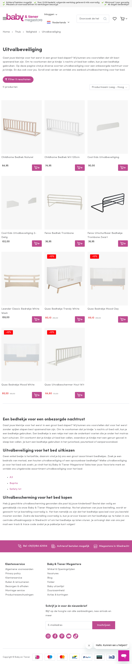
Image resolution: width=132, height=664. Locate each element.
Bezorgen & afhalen (17, 586)
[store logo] (24, 19)
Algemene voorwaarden (19, 569)
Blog (49, 578)
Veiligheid (31, 32)
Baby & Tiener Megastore (64, 564)
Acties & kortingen (57, 595)
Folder (50, 582)
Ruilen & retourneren (17, 582)
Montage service (15, 590)
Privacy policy (13, 573)
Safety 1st (15, 489)
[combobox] (93, 19)
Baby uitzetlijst (55, 586)
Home (6, 32)
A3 (11, 477)
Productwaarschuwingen (19, 595)
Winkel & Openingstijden (61, 569)
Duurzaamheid (55, 590)
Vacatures (53, 573)
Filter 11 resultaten (19, 79)
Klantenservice (15, 564)
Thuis (18, 32)
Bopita (14, 483)
